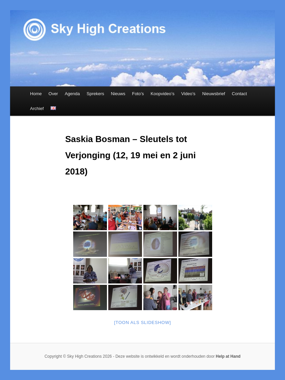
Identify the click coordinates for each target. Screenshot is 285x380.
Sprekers (95, 93)
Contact (239, 93)
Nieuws (118, 93)
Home (36, 93)
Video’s (188, 93)
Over (53, 93)
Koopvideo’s (163, 93)
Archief (37, 108)
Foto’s (138, 93)
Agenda (72, 93)
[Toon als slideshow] (142, 322)
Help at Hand (228, 356)
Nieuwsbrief (213, 93)
